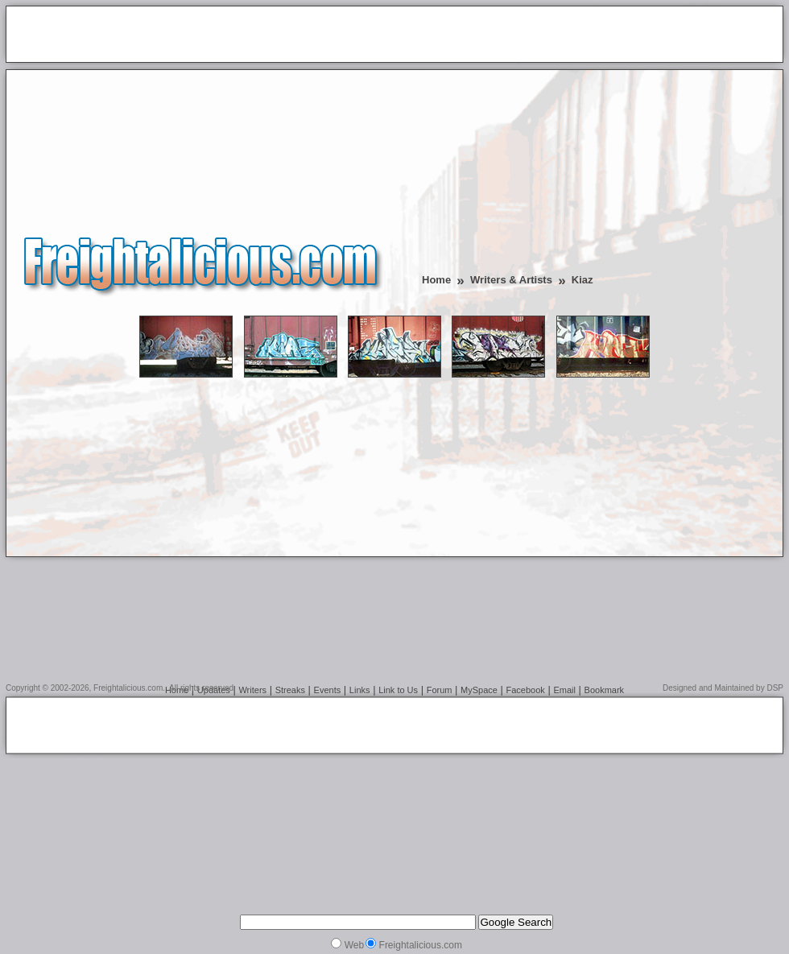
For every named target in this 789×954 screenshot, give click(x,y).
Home (436, 280)
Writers (252, 690)
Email (564, 690)
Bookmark (605, 690)
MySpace (479, 690)
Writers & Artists (511, 280)
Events (327, 690)
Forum (439, 690)
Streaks (290, 690)
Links (359, 690)
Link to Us (398, 690)
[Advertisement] (200, 35)
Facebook (525, 690)
